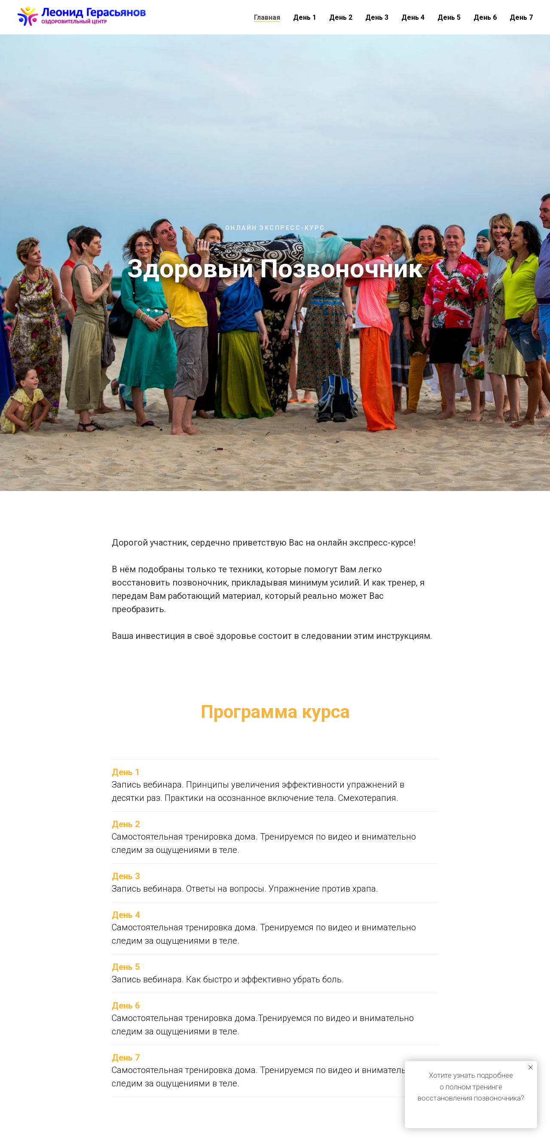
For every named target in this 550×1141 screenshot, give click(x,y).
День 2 (340, 17)
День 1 (304, 17)
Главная (267, 17)
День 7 (521, 17)
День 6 (485, 17)
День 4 (413, 17)
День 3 (376, 17)
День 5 (449, 17)
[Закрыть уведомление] (530, 1067)
